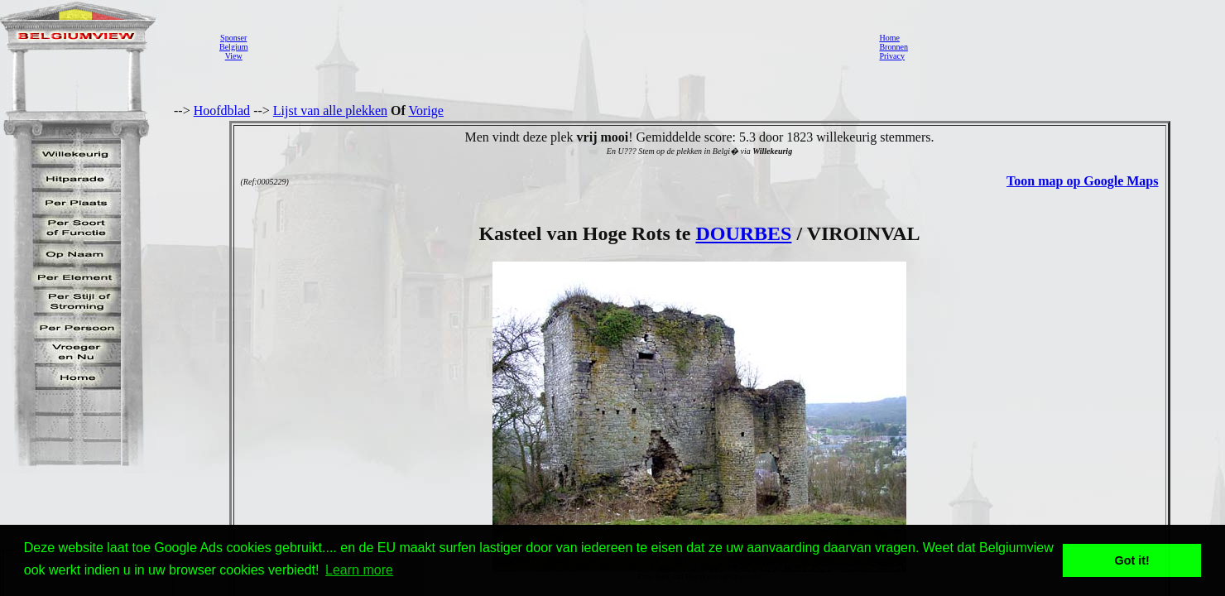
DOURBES (743, 233)
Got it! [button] (1132, 560)
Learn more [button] (359, 570)
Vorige (426, 110)
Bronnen (893, 46)
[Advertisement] (558, 46)
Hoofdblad (222, 110)
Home (889, 37)
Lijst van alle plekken (330, 110)
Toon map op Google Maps (1082, 181)
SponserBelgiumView (233, 46)
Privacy (892, 55)
